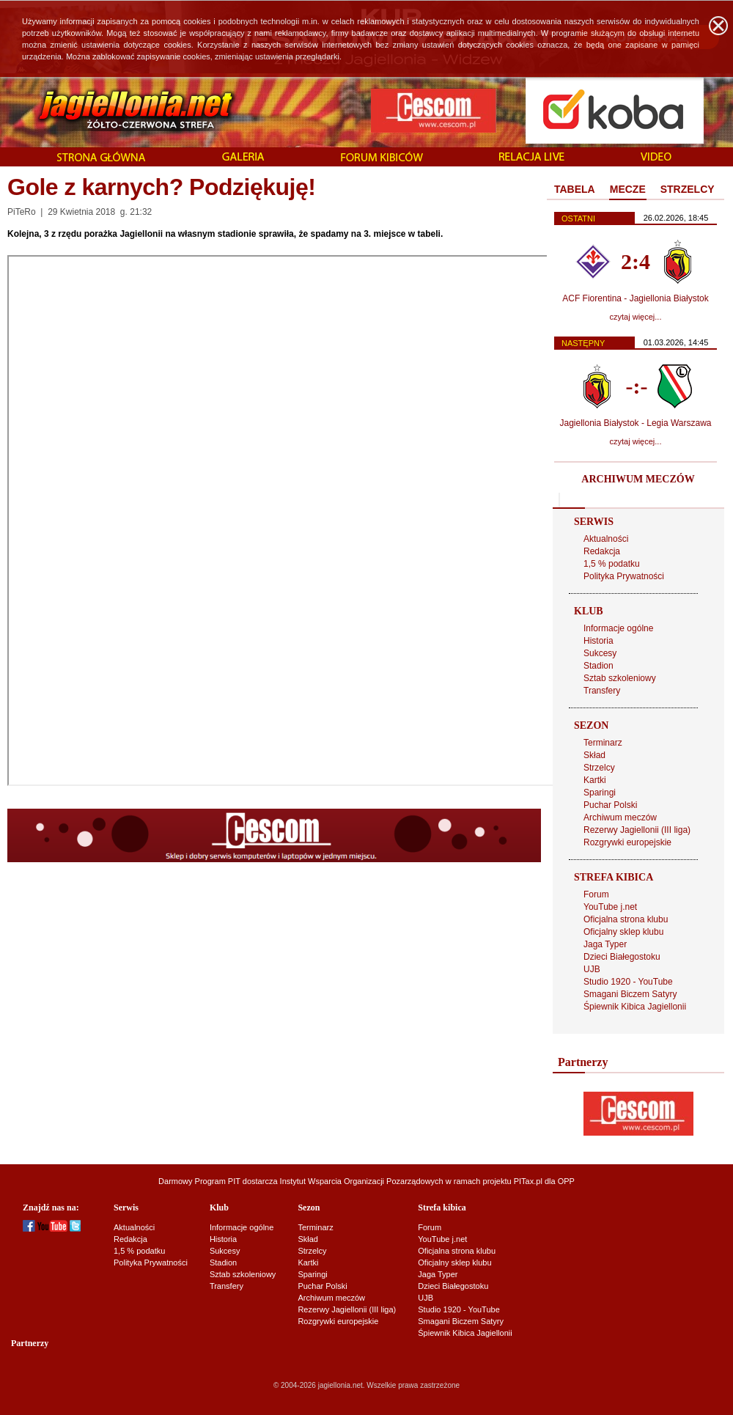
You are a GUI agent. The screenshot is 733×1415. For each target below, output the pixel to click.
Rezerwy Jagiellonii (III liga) (636, 830)
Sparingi (599, 792)
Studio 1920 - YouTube (628, 982)
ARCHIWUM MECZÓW (637, 479)
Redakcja (601, 551)
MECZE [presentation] (628, 189)
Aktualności (605, 539)
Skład (594, 755)
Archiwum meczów (620, 817)
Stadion (598, 666)
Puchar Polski (610, 805)
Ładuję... (283, 520)
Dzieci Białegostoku (621, 957)
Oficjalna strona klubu (625, 919)
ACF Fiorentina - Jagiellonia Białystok (635, 298)
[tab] (574, 190)
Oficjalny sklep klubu (623, 932)
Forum (596, 894)
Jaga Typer (605, 944)
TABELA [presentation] (574, 189)
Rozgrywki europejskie (627, 842)
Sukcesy (599, 653)
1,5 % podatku (611, 564)
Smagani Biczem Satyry (630, 994)
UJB (591, 969)
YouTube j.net (610, 907)
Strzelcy (599, 767)
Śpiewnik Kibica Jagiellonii (634, 1006)
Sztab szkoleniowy (619, 678)
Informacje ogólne (618, 628)
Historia (598, 641)
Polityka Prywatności (623, 576)
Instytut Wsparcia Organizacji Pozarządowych (361, 1181)
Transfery (601, 691)
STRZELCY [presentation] (687, 189)
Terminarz (602, 743)
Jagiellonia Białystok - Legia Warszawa (636, 423)
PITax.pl (528, 1181)
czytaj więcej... (636, 316)
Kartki (594, 780)
